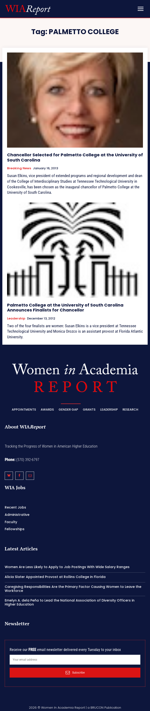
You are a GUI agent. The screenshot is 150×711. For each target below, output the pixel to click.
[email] (75, 660)
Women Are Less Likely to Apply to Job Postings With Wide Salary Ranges (67, 567)
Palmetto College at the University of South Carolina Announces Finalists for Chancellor (65, 307)
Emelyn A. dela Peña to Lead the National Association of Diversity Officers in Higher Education (69, 602)
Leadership (16, 318)
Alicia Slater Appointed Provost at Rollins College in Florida (55, 576)
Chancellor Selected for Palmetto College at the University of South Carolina (75, 157)
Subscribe (75, 673)
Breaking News (19, 168)
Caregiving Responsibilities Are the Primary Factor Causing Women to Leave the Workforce (73, 588)
